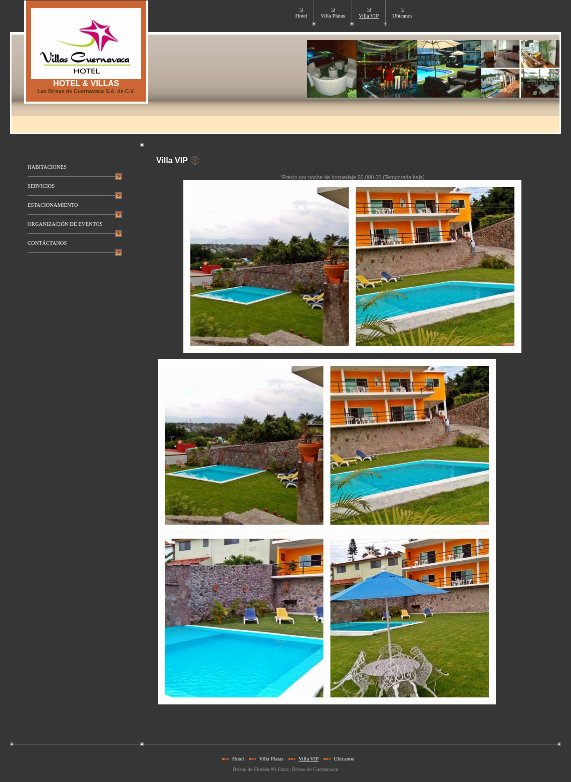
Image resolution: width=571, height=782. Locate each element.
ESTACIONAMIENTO (53, 205)
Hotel (301, 16)
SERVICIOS (41, 186)
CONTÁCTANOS (47, 243)
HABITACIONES (47, 167)
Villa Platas (333, 16)
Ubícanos (402, 16)
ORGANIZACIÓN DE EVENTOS (65, 224)
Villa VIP (369, 16)
